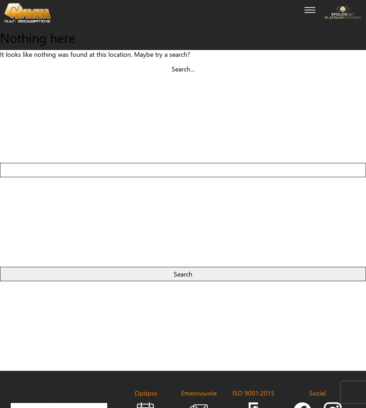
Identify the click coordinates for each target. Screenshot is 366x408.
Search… (183, 69)
